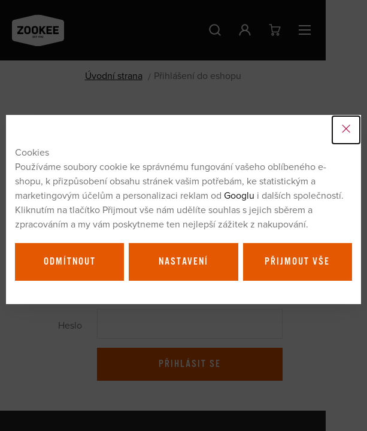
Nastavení (183, 262)
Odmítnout (70, 262)
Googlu (239, 195)
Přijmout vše (297, 262)
